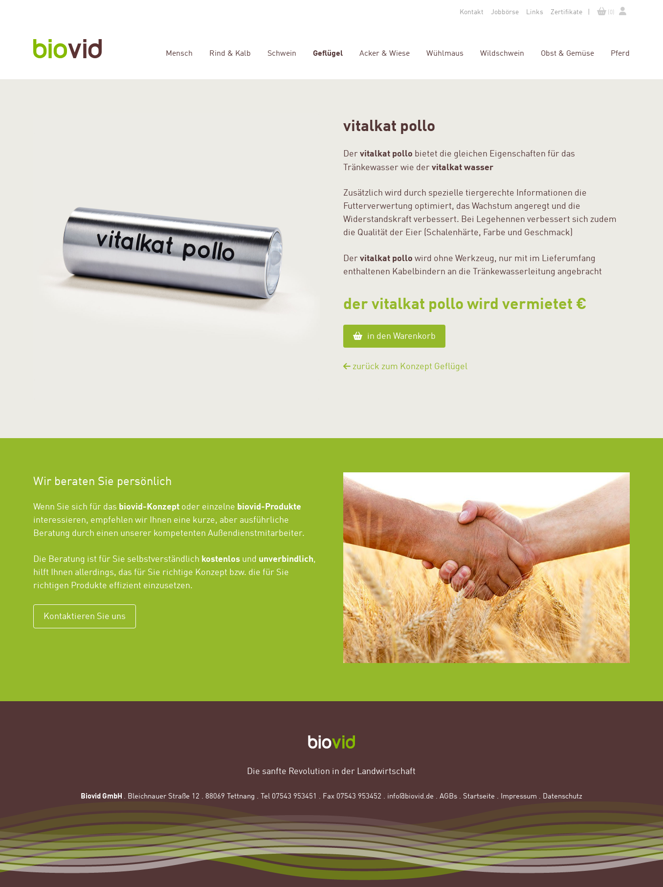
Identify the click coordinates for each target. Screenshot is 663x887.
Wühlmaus (445, 53)
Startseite (479, 795)
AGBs (448, 795)
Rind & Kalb (230, 53)
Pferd (620, 53)
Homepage (74, 49)
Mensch (179, 53)
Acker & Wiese (384, 53)
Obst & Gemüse (567, 53)
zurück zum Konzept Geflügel (405, 366)
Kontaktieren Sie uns (85, 616)
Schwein (281, 53)
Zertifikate (566, 11)
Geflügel (328, 52)
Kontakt (472, 11)
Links (534, 11)
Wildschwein (502, 53)
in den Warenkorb (394, 336)
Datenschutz (562, 795)
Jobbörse (505, 11)
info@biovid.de (410, 795)
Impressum (519, 795)
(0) (606, 12)
